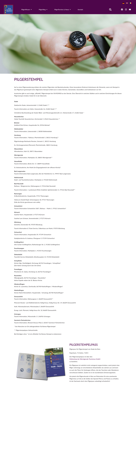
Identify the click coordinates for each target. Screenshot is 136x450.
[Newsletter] (90, 415)
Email (94, 406)
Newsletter (96, 413)
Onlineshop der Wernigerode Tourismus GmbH (85, 359)
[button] (110, 9)
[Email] (90, 407)
